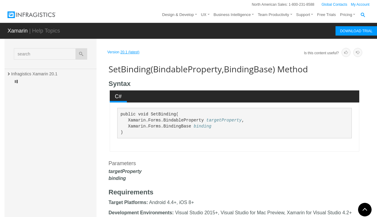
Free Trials (326, 14)
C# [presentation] (118, 96)
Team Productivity (273, 14)
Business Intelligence (232, 14)
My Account (360, 4)
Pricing (346, 14)
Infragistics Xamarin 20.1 (34, 73)
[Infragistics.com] (38, 14)
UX (203, 14)
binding (202, 126)
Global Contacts (334, 4)
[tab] (118, 96)
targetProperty (224, 120)
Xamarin (18, 31)
